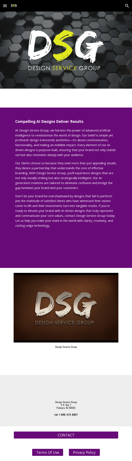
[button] (5, 5)
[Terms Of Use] (47, 452)
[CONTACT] (66, 435)
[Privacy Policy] (84, 452)
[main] (66, 178)
